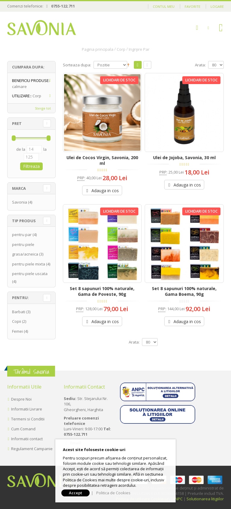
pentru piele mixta (28, 264)
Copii (16, 321)
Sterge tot (43, 108)
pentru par (22, 234)
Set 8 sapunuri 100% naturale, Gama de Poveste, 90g (102, 291)
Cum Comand (23, 429)
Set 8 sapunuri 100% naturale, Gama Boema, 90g (184, 291)
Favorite (192, 6)
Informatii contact (27, 438)
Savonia (19, 202)
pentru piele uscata (30, 273)
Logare (217, 6)
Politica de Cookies (113, 492)
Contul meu (163, 6)
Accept (75, 492)
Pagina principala (97, 49)
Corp (121, 49)
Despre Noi (21, 399)
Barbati (18, 311)
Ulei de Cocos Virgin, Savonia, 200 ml (102, 160)
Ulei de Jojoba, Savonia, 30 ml (184, 157)
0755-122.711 (63, 6)
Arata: (200, 65)
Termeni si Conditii (28, 419)
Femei (17, 331)
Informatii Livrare (26, 409)
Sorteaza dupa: (77, 65)
